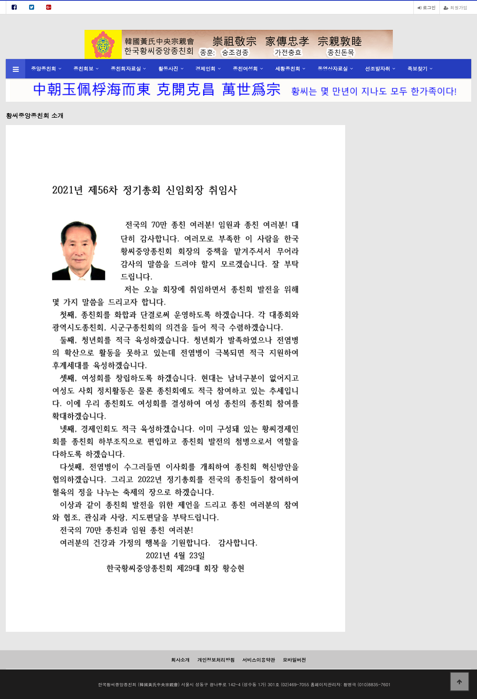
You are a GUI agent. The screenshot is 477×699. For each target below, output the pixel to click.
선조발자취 (377, 68)
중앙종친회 (43, 68)
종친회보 (83, 68)
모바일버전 (294, 659)
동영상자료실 (333, 68)
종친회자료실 (126, 68)
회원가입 (455, 7)
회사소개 (180, 659)
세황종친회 (288, 68)
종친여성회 (245, 68)
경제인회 (205, 68)
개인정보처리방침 (216, 659)
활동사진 (168, 68)
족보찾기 (417, 68)
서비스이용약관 (258, 659)
